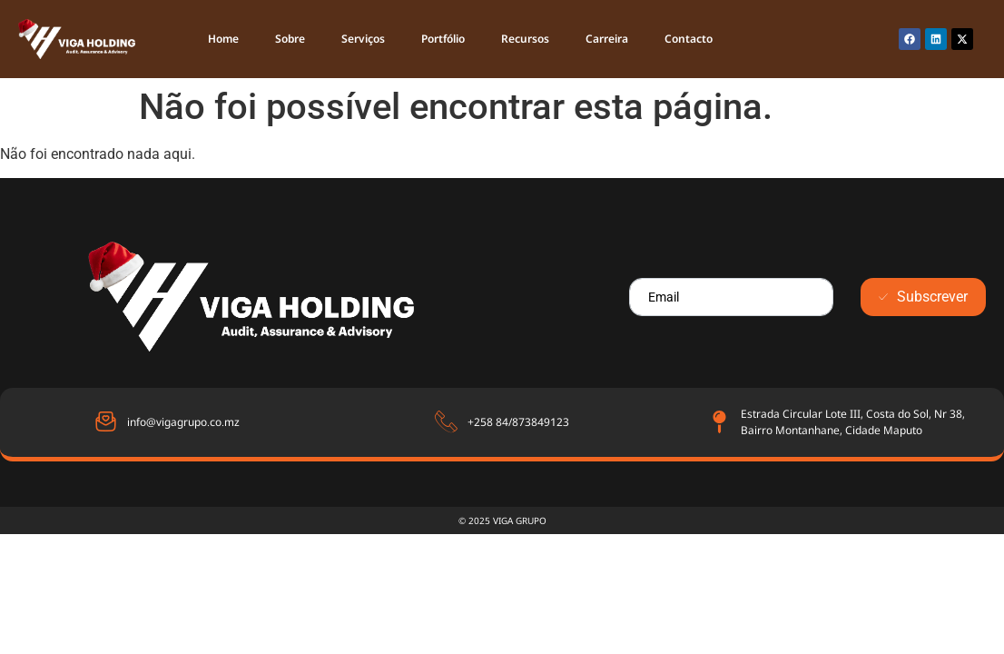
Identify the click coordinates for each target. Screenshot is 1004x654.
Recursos (525, 38)
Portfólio (443, 38)
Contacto (688, 38)
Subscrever (923, 296)
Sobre (290, 38)
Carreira (607, 38)
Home (223, 38)
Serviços (363, 38)
